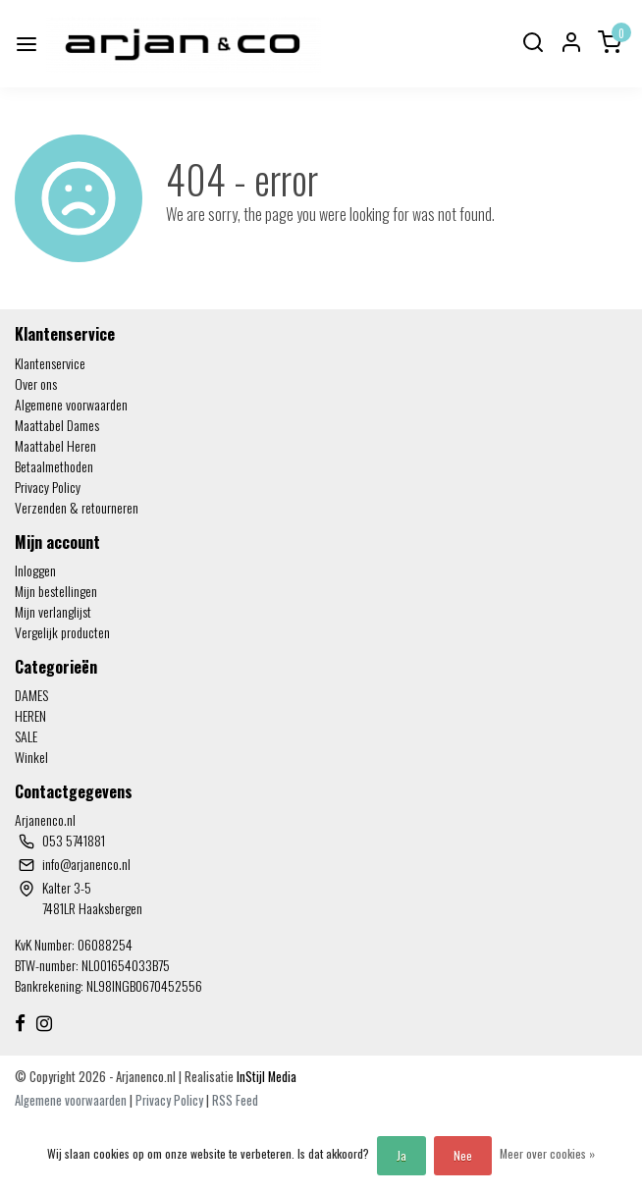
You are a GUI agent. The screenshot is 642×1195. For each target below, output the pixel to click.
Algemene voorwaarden (71, 404)
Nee (463, 1155)
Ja (401, 1155)
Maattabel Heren (55, 445)
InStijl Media (265, 1076)
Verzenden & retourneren (76, 507)
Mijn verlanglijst (53, 611)
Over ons (36, 383)
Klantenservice (50, 363)
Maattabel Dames (57, 424)
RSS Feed (235, 1100)
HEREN (30, 715)
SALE (26, 736)
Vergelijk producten (62, 632)
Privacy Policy (47, 486)
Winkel (31, 756)
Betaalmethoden (54, 466)
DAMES (31, 694)
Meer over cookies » (547, 1153)
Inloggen (35, 570)
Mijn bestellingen (56, 590)
